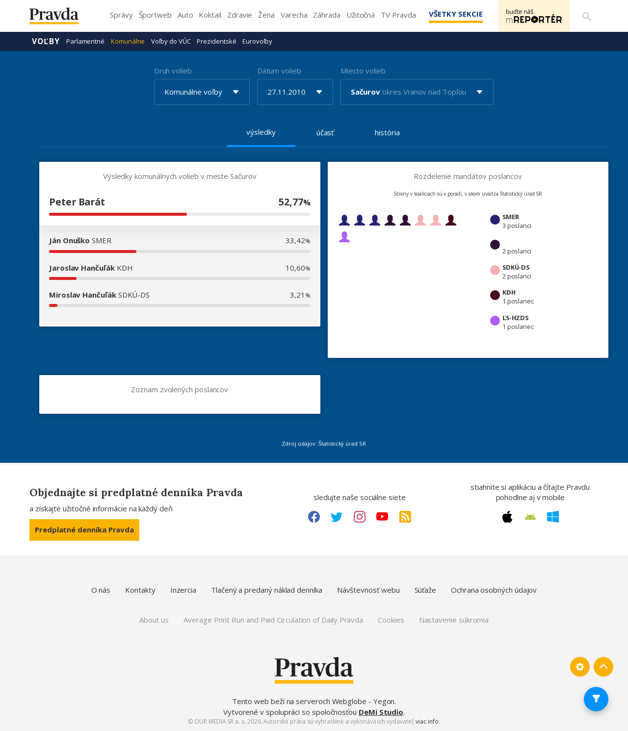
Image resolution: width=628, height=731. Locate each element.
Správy (121, 15)
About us (154, 620)
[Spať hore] (603, 667)
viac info (427, 721)
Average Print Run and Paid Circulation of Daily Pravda (273, 620)
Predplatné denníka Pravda (84, 529)
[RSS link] (405, 516)
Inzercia (183, 590)
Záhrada (326, 15)
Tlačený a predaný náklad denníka (266, 590)
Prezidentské (216, 41)
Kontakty (140, 590)
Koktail (210, 15)
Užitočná (360, 15)
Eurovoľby (257, 41)
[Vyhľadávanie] (586, 16)
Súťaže (426, 590)
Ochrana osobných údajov (494, 590)
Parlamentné (85, 41)
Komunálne (128, 41)
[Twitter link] (336, 516)
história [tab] (387, 132)
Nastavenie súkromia (454, 620)
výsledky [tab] (260, 132)
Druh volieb (173, 71)
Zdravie (239, 15)
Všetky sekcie (456, 14)
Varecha (294, 15)
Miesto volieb (363, 71)
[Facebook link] (314, 516)
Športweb (155, 15)
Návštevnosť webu (368, 590)
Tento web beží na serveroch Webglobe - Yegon (313, 701)
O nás (101, 590)
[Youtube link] (382, 516)
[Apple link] (507, 516)
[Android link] (530, 517)
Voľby (46, 41)
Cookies (391, 620)
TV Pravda (398, 15)
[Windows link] (553, 516)
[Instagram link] (360, 516)
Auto (185, 15)
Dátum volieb (279, 71)
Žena (266, 15)
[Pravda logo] (61, 18)
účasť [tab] (325, 132)
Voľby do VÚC (170, 41)
